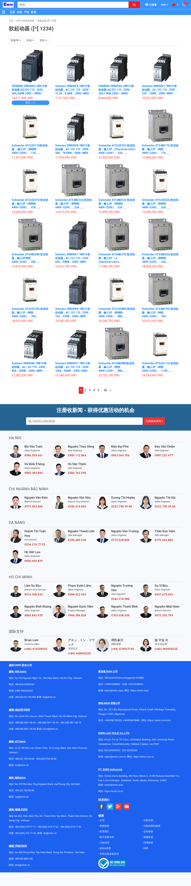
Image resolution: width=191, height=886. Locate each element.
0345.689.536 (77, 540)
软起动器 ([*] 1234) (46, 20)
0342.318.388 (120, 599)
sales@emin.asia (113, 690)
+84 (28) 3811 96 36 (25, 722)
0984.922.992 (77, 594)
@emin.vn (23, 796)
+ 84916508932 (112, 684)
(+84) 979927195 (122, 649)
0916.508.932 (33, 594)
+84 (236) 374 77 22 (47, 826)
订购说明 (104, 842)
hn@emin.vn (49, 697)
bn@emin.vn (22, 765)
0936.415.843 (77, 506)
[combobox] (71, 4)
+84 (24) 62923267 (25, 684)
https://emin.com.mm (159, 720)
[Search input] (71, 4)
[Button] (3, 12)
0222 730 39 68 (121, 506)
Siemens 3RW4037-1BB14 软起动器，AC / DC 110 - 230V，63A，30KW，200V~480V (73, 258)
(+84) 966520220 (24, 690)
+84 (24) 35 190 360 (25, 697)
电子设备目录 (106, 837)
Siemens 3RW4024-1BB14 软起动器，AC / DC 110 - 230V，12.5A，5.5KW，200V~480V (73, 89)
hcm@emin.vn (50, 728)
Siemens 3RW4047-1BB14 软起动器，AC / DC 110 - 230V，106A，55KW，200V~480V (73, 367)
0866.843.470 (33, 615)
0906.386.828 (77, 615)
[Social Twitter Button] (110, 806)
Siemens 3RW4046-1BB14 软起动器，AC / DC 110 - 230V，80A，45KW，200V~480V (30, 367)
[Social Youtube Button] (126, 806)
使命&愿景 (105, 848)
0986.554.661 (33, 455)
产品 (26, 12)
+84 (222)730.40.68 (46, 758)
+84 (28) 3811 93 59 (47, 722)
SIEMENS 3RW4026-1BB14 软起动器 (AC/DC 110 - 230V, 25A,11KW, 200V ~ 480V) (116, 89)
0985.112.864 (77, 455)
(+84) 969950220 (166, 649)
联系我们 (104, 831)
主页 (12, 12)
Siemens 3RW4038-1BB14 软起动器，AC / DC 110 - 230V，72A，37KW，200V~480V (73, 312)
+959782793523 (113, 720)
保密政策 (104, 825)
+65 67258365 (135, 684)
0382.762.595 (77, 473)
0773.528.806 (120, 540)
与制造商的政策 (151, 825)
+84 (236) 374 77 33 (70, 826)
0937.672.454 (164, 594)
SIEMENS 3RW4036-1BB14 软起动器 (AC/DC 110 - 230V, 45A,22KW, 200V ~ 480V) (29, 89)
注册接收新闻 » (154, 421)
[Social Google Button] (118, 806)
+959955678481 (131, 720)
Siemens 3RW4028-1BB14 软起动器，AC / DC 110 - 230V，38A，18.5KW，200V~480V (73, 149)
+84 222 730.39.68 (25, 758)
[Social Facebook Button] (101, 806)
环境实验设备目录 (109, 853)
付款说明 (148, 820)
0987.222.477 (164, 455)
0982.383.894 (33, 473)
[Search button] (134, 4)
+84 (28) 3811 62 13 (70, 722)
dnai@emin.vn (22, 865)
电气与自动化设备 (25, 20)
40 (105, 390)
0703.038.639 (120, 615)
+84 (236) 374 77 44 (25, 833)
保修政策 (148, 837)
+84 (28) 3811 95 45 (25, 728)
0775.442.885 (164, 540)
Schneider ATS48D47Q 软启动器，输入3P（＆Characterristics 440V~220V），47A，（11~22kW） (116, 262)
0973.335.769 (164, 615)
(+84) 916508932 (35, 649)
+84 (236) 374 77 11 (25, 826)
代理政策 (148, 842)
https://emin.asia (139, 690)
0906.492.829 (33, 561)
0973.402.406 (33, 506)
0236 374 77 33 (34, 544)
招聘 (145, 848)
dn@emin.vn (50, 833)
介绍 (19, 12)
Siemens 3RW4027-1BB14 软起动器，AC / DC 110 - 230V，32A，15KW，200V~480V (160, 89)
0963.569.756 (120, 455)
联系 (33, 12)
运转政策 (148, 831)
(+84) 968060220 (79, 653)
